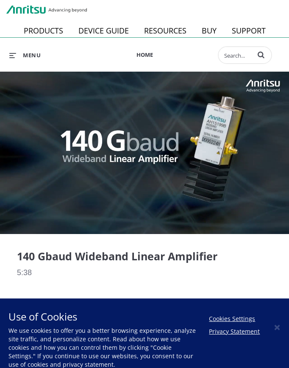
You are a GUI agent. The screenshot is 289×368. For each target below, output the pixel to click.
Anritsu (46, 10)
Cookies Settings (232, 319)
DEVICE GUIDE (103, 30)
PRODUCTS (43, 30)
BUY (209, 30)
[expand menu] (25, 55)
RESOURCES (165, 30)
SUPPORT (249, 30)
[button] (261, 54)
